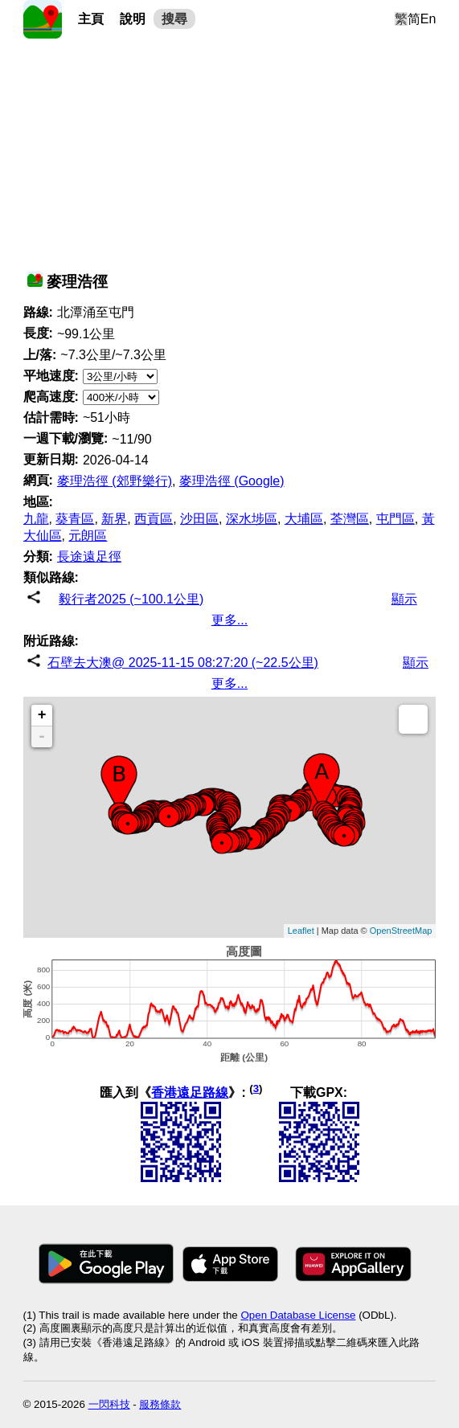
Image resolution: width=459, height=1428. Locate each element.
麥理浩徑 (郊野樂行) (114, 481)
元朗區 (87, 535)
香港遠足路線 (189, 1092)
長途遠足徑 (89, 556)
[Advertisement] (229, 151)
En (428, 19)
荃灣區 (349, 519)
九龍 (36, 519)
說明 (132, 19)
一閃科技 (109, 1404)
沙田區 (199, 519)
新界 (114, 519)
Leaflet (301, 930)
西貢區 (153, 519)
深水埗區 (251, 519)
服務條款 (160, 1404)
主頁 (91, 19)
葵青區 (74, 519)
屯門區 (395, 519)
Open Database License (297, 1315)
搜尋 (174, 19)
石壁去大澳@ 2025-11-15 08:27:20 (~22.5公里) (182, 662)
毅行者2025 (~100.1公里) (131, 599)
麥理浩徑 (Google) (232, 481)
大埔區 (304, 519)
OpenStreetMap (401, 930)
